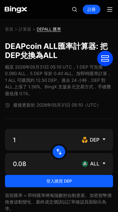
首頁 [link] (9, 29)
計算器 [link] (25, 29)
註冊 (91, 9)
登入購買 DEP (59, 196)
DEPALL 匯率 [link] (49, 29)
